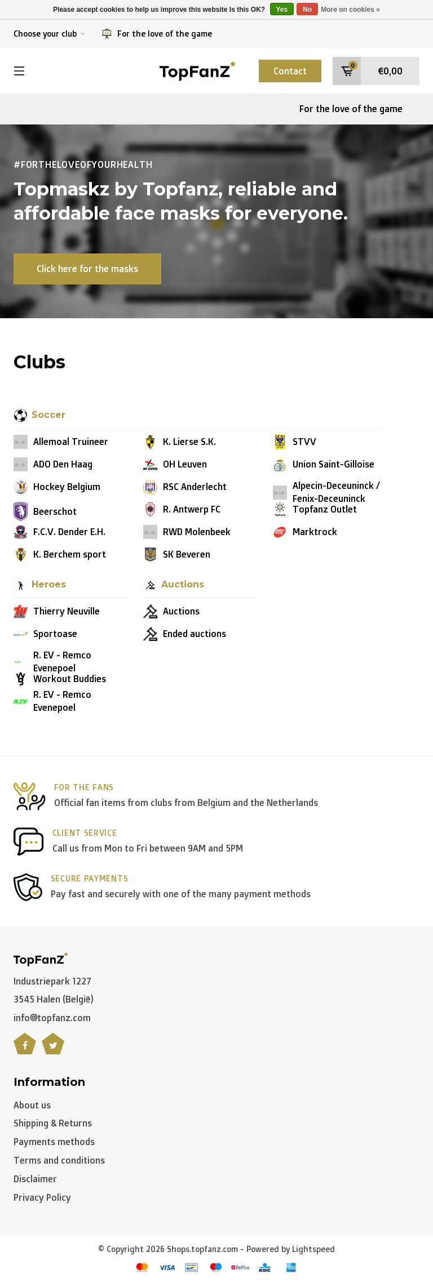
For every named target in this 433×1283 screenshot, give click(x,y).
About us (32, 1105)
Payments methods (54, 1141)
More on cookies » (350, 10)
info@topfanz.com (52, 1017)
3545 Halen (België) (54, 999)
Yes (282, 10)
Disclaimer (35, 1178)
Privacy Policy (42, 1197)
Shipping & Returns (53, 1123)
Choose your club (49, 33)
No (307, 10)
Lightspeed (313, 1249)
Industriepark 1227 (52, 981)
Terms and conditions (59, 1160)
